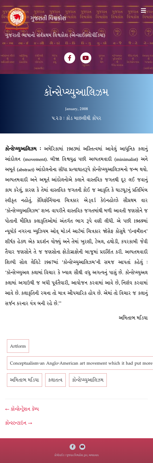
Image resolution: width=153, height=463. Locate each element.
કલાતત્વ (55, 380)
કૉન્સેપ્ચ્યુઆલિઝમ (88, 380)
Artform (18, 346)
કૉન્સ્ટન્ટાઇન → (18, 423)
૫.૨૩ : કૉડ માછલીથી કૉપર (76, 118)
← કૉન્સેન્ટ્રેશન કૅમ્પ (22, 409)
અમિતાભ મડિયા (24, 380)
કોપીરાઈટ (59, 455)
